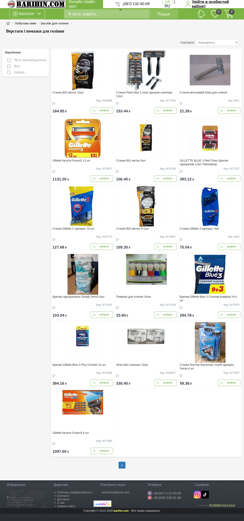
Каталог (27, 13)
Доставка (63, 499)
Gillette (16, 72)
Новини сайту (66, 506)
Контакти (63, 495)
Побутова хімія (25, 23)
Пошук (163, 14)
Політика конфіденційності (74, 492)
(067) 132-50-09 (136, 4)
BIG (13, 66)
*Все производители (26, 60)
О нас (61, 502)
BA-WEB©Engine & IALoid (222, 505)
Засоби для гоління (54, 23)
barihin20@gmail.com (116, 492)
